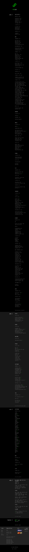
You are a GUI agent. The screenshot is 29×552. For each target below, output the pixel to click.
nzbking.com (17, 258)
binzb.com (17, 253)
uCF (15, 449)
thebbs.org (17, 59)
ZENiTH (16, 451)
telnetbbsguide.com (19, 44)
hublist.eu (17, 21)
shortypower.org (18, 133)
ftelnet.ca (17, 69)
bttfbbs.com (17, 86)
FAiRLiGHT (17, 429)
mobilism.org (18, 371)
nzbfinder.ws (18, 231)
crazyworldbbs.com (19, 87)
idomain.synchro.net (19, 77)
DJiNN (16, 423)
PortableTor (17, 400)
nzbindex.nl (17, 257)
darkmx (16, 115)
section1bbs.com (18, 97)
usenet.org (17, 272)
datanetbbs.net (18, 89)
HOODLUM (16, 433)
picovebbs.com (18, 93)
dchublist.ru (18, 20)
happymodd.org (18, 369)
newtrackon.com (18, 211)
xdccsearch (17, 306)
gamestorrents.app (19, 330)
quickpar (17, 285)
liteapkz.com (18, 370)
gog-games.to (18, 331)
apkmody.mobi (18, 367)
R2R (15, 441)
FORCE (16, 450)
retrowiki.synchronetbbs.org (21, 95)
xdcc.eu (16, 293)
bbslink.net (17, 41)
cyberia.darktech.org (19, 88)
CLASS (16, 419)
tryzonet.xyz (18, 359)
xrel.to (16, 360)
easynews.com (18, 265)
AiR (15, 414)
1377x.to (17, 198)
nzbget (16, 240)
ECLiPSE (16, 425)
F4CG (16, 428)
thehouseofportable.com (20, 389)
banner (2, 534)
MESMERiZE (17, 437)
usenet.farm (17, 270)
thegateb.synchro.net (19, 99)
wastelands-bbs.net (19, 102)
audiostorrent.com (19, 318)
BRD (15, 416)
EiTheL (16, 426)
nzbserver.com (18, 259)
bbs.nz (16, 53)
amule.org (17, 144)
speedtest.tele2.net (19, 177)
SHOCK (16, 445)
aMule (16, 126)
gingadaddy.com (18, 228)
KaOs (16, 434)
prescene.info (9, 541)
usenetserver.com (19, 273)
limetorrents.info (19, 202)
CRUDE (16, 421)
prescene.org (9, 543)
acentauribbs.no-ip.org (20, 82)
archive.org (17, 377)
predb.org (17, 353)
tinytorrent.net (18, 213)
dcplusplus (17, 28)
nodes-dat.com (18, 138)
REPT (16, 444)
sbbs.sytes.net (18, 96)
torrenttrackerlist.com (20, 212)
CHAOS (16, 417)
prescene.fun (9, 540)
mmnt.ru (16, 172)
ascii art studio (19, 464)
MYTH (16, 438)
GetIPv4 (16, 163)
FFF (15, 430)
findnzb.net (17, 254)
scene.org (17, 473)
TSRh (16, 448)
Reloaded (17, 443)
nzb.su (16, 230)
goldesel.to (17, 148)
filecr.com (17, 378)
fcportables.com (18, 384)
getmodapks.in (18, 368)
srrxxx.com (17, 358)
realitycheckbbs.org (19, 94)
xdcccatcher (17, 303)
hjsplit (16, 284)
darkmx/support (18, 119)
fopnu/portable (18, 158)
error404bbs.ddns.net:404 (20, 90)
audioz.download (18, 317)
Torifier (17, 402)
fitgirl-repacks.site (19, 329)
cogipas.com (17, 245)
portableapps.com (19, 385)
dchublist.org (18, 19)
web (2, 531)
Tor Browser (17, 396)
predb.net (17, 351)
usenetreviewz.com (19, 279)
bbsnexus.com (18, 42)
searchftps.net (18, 173)
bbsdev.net (17, 55)
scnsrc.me (17, 356)
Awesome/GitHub (18, 340)
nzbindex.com (18, 256)
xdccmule (17, 305)
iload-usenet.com (19, 268)
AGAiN (16, 413)
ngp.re (16, 348)
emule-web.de (18, 147)
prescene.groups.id (10, 536)
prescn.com (8, 532)
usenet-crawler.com (19, 233)
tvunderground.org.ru (19, 207)
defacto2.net (18, 56)
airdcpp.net (17, 26)
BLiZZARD (17, 415)
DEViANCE (17, 422)
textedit (17, 460)
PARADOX (16, 440)
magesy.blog (17, 319)
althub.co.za (18, 251)
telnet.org (17, 65)
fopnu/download (18, 157)
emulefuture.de (18, 139)
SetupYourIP (17, 161)
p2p (2, 530)
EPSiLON (16, 427)
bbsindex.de (17, 40)
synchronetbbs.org (19, 58)
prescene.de (9, 539)
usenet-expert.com (19, 280)
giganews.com (18, 267)
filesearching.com (19, 171)
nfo (2, 533)
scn (2, 532)
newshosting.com (18, 269)
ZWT (15, 452)
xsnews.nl (17, 275)
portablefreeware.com (19, 387)
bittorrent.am (18, 200)
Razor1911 (17, 442)
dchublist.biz (18, 18)
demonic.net (17, 57)
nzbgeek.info (18, 229)
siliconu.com (18, 98)
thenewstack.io (18, 49)
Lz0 (15, 436)
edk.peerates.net (19, 130)
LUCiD (16, 435)
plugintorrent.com (19, 320)
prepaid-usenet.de (19, 247)
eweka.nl (17, 266)
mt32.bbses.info (18, 63)
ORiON (16, 439)
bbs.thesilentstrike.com (20, 85)
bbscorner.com (18, 54)
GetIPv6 (16, 164)
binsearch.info (18, 252)
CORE (16, 420)
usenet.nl (17, 271)
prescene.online (10, 542)
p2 (24, 205)
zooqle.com (17, 208)
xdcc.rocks (17, 294)
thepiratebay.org (19, 205)
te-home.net (17, 22)
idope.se (17, 201)
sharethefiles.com (19, 149)
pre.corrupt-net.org (19, 349)
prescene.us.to (9, 537)
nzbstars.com (18, 260)
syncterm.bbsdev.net (19, 64)
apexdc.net (17, 27)
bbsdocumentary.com (19, 48)
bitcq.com (17, 199)
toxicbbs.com (18, 101)
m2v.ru (16, 347)
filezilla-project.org (20, 183)
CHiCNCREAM (17, 418)
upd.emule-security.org (20, 131)
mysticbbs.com (18, 73)
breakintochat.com (19, 107)
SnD (15, 447)
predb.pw (17, 354)
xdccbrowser (17, 298)
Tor (15, 401)
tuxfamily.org (18, 140)
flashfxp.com (18, 182)
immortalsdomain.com (19, 92)
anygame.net (17, 328)
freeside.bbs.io (18, 91)
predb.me (17, 350)
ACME (16, 412)
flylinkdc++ (17, 29)
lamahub (16, 33)
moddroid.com (18, 372)
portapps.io (17, 388)
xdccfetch (17, 299)
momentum (17, 239)
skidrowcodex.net (19, 332)
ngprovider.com (18, 246)
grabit (16, 238)
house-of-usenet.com (19, 223)
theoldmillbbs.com (19, 100)
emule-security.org (19, 137)
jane (16, 459)
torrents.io (17, 206)
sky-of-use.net (18, 224)
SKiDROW (16, 446)
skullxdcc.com (18, 292)
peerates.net (18, 132)
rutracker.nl (18, 204)
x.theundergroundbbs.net (20, 104)
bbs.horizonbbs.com (19, 83)
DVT (15, 424)
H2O (15, 431)
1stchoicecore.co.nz (19, 81)
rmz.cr (16, 355)
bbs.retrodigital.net (19, 84)
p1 (23, 205)
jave (16, 465)
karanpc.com (17, 379)
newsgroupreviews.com (19, 278)
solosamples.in (18, 321)
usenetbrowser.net (19, 261)
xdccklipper (17, 300)
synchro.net (17, 43)
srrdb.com (17, 357)
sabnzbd (16, 241)
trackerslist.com (19, 214)
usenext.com (17, 274)
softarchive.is (18, 380)
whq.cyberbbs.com (19, 103)
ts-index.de (17, 381)
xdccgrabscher (18, 304)
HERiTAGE (17, 432)
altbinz (16, 237)
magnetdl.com (18, 203)
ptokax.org (17, 34)
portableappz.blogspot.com (21, 386)
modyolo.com (17, 373)
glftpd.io (17, 187)
